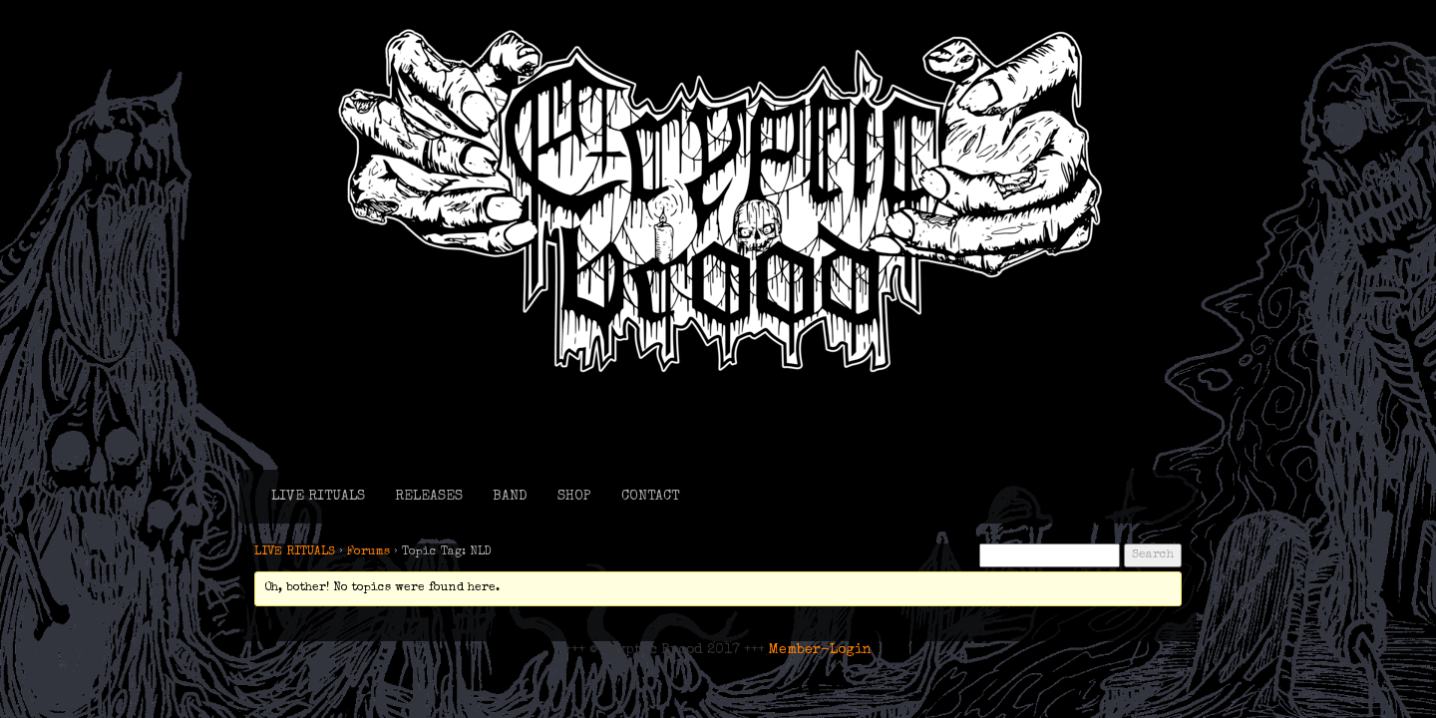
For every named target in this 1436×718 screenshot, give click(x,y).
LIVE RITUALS (318, 497)
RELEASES (429, 497)
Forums (368, 552)
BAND (510, 497)
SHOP (574, 497)
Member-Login (820, 650)
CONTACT (650, 497)
